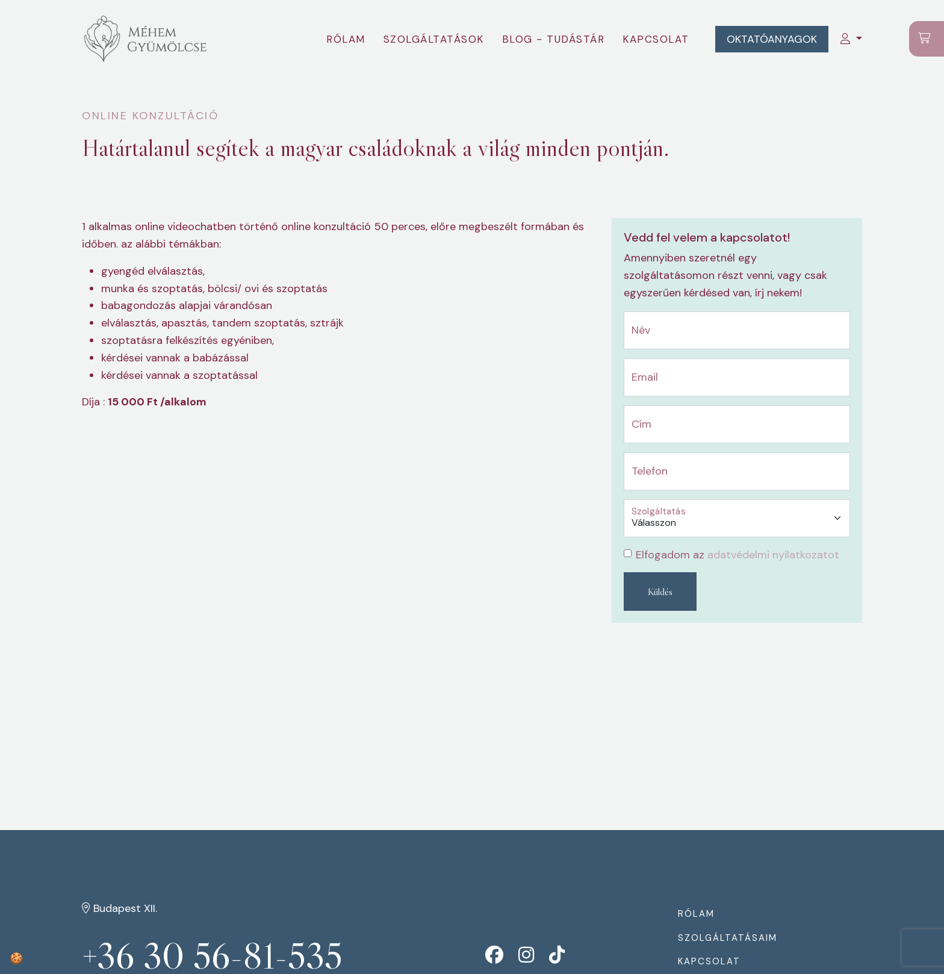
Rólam (345, 39)
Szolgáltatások (432, 39)
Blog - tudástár (552, 39)
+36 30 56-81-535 (214, 956)
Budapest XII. (119, 908)
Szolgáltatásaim (727, 938)
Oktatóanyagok (771, 39)
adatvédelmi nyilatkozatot (773, 555)
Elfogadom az (737, 555)
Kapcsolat (655, 39)
